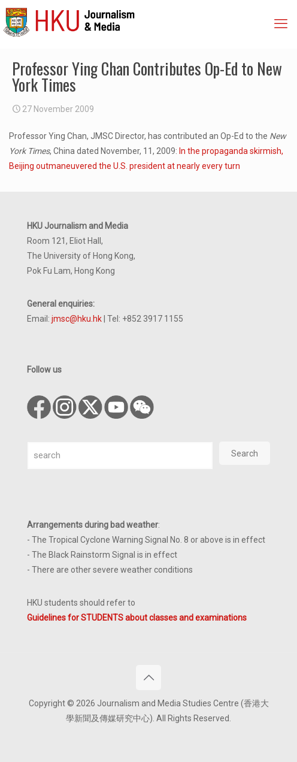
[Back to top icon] (148, 677)
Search (244, 453)
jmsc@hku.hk (76, 318)
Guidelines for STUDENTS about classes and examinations (137, 617)
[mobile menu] (281, 24)
